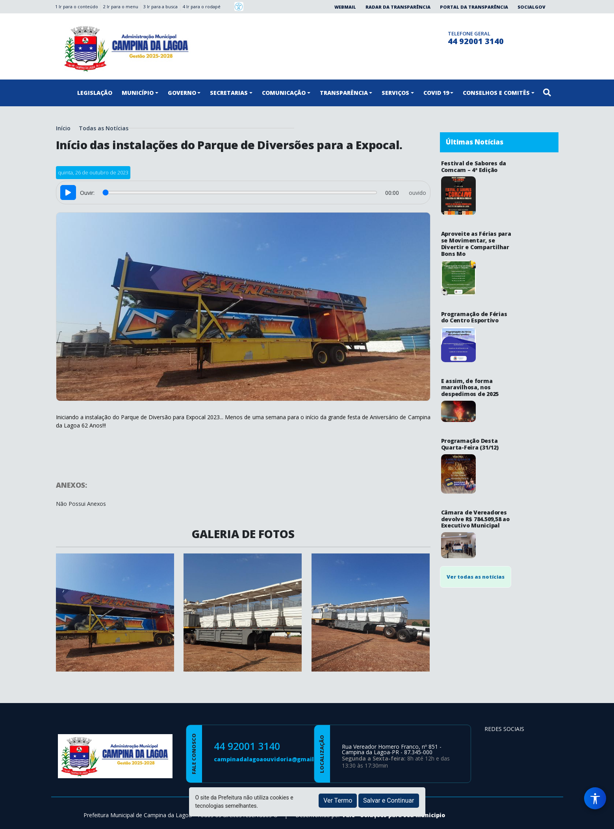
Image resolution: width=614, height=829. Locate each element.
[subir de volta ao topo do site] (600, 817)
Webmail (345, 7)
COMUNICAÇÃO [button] (284, 92)
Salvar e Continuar (388, 800)
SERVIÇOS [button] (395, 92)
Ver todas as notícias (476, 453)
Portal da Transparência (474, 7)
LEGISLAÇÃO (94, 92)
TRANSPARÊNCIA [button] (344, 92)
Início (63, 128)
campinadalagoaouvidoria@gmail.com (271, 759)
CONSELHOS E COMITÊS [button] (496, 92)
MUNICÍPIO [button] (138, 92)
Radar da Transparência (397, 7)
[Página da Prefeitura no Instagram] (424, 37)
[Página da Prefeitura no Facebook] (409, 37)
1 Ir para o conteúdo (76, 6)
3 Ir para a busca (160, 6)
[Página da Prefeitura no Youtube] (533, 744)
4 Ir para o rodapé (202, 6)
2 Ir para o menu (120, 6)
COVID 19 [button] (436, 92)
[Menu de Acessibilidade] (595, 798)
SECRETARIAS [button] (229, 92)
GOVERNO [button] (182, 92)
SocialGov (531, 7)
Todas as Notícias (103, 128)
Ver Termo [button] (337, 800)
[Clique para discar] (439, 37)
